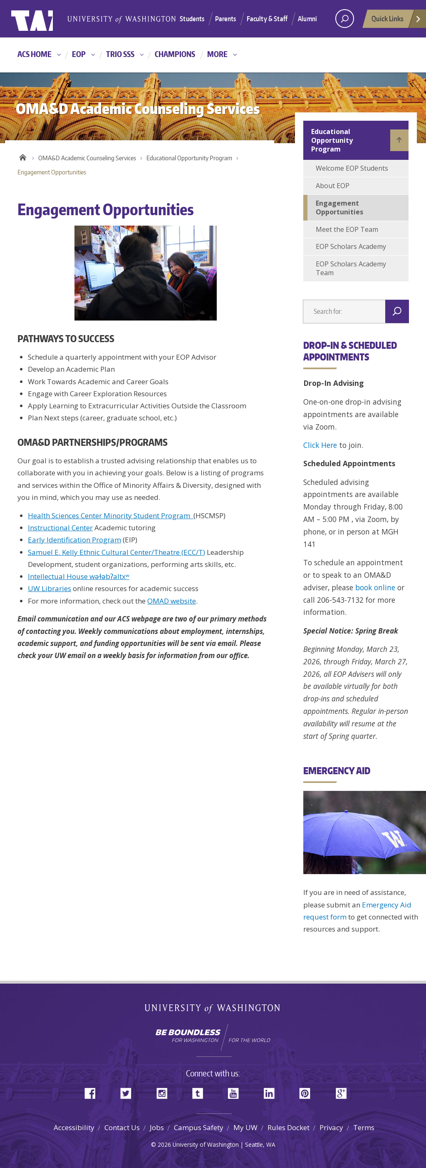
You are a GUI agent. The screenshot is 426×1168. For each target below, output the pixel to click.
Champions (175, 54)
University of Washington (45, 18)
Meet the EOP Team (347, 229)
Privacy (331, 1127)
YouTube (236, 1091)
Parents (225, 19)
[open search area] (344, 18)
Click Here (320, 445)
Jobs (157, 1127)
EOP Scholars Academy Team (351, 268)
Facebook (93, 1091)
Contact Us (122, 1127)
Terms (363, 1127)
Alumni (307, 19)
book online (375, 587)
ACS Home (34, 54)
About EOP (332, 185)
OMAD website (171, 601)
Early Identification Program (74, 539)
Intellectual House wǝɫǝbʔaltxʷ (78, 576)
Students (192, 19)
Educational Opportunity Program (189, 158)
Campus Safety (198, 1127)
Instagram (164, 1091)
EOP (79, 54)
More (217, 54)
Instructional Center (60, 527)
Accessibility (74, 1127)
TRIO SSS (120, 54)
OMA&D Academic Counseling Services (87, 158)
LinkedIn (272, 1091)
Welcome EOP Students (352, 168)
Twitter (129, 1091)
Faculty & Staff (267, 19)
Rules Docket (288, 1127)
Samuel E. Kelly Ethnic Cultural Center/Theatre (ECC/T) (116, 552)
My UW (245, 1127)
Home (22, 156)
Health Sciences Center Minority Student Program (110, 515)
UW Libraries (49, 588)
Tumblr (200, 1091)
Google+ (343, 1091)
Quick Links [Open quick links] (396, 21)
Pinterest (308, 1091)
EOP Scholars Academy (351, 246)
